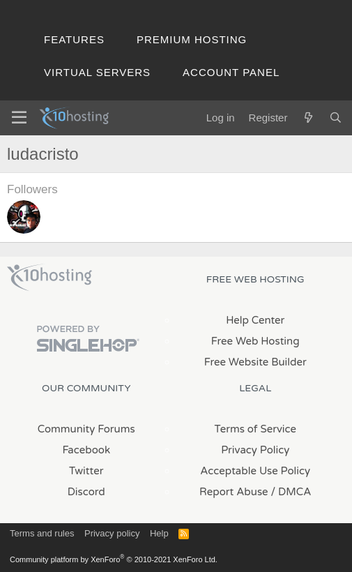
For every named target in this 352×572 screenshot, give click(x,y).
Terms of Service (255, 429)
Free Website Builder (255, 362)
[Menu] (19, 117)
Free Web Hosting (255, 341)
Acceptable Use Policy (255, 471)
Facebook (86, 450)
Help (159, 533)
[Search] (335, 117)
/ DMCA (291, 492)
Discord (86, 492)
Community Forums (86, 429)
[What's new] (307, 117)
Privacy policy (111, 533)
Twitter (86, 471)
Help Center (255, 320)
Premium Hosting (192, 39)
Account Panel (231, 72)
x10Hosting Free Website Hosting (49, 278)
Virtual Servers (97, 72)
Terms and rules (42, 533)
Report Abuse (233, 492)
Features (74, 39)
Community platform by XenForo (113, 559)
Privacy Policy (255, 450)
